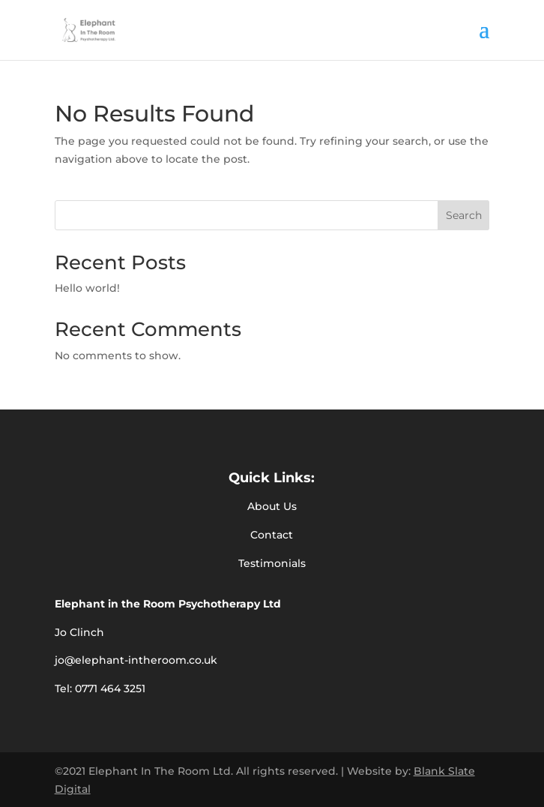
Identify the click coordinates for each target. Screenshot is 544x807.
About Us (272, 506)
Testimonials (272, 563)
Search (464, 215)
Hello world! (87, 288)
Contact (271, 535)
